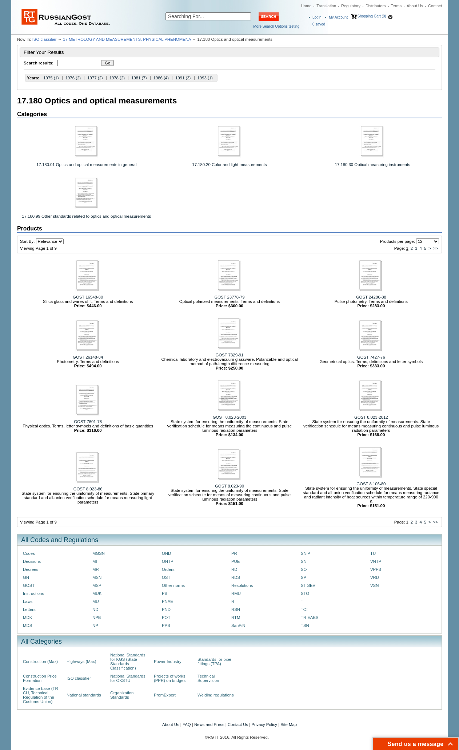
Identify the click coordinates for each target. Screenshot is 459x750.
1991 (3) (183, 78)
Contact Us (238, 724)
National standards (84, 695)
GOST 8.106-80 (371, 484)
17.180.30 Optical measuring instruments (372, 164)
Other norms (173, 585)
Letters (29, 609)
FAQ (187, 724)
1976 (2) (73, 78)
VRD (374, 577)
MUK (96, 593)
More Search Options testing (276, 26)
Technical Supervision (208, 678)
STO (305, 593)
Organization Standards (121, 695)
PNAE (167, 601)
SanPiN (238, 625)
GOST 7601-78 (88, 421)
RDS (235, 577)
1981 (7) (139, 78)
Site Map (288, 724)
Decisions (32, 561)
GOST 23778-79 (229, 297)
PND (166, 609)
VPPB (375, 569)
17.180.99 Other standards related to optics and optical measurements (86, 216)
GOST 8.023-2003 (230, 417)
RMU (236, 593)
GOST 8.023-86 (88, 489)
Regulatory (350, 6)
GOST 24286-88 (371, 297)
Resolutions (242, 585)
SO (304, 569)
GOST (29, 585)
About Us (415, 6)
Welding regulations (215, 695)
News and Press (209, 724)
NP (95, 625)
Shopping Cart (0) (372, 16)
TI (302, 601)
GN (26, 577)
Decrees (30, 569)
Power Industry (167, 661)
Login (316, 17)
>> (435, 248)
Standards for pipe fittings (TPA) (214, 661)
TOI (304, 609)
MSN (96, 577)
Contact (435, 6)
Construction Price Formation (40, 678)
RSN (235, 609)
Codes (29, 553)
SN (304, 561)
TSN (305, 625)
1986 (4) (161, 78)
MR (95, 569)
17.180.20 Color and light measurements (229, 164)
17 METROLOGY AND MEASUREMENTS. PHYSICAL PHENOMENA (127, 39)
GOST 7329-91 (230, 355)
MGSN (98, 553)
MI (94, 561)
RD (234, 569)
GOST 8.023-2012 (371, 417)
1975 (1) (51, 78)
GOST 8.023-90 (229, 486)
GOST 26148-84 (88, 357)
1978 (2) (117, 78)
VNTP (375, 561)
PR (234, 553)
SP (303, 577)
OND (166, 553)
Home (306, 6)
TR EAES (310, 617)
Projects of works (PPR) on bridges (169, 678)
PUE (235, 561)
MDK (27, 617)
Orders (168, 569)
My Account (338, 17)
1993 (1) (205, 78)
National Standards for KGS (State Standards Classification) (127, 661)
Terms (396, 6)
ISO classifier (44, 39)
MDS (27, 625)
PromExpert (165, 695)
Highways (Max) (81, 661)
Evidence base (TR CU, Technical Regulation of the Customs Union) (40, 695)
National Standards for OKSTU (127, 678)
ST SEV (308, 585)
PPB (166, 625)
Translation (326, 6)
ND (95, 609)
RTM (235, 617)
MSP (96, 585)
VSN (374, 585)
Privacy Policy (264, 724)
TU (373, 553)
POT (166, 617)
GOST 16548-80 (88, 297)
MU (95, 601)
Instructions (33, 593)
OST (166, 577)
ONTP (167, 561)
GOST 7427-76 (371, 357)
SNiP (305, 553)
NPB (96, 617)
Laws (28, 601)
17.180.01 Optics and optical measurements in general (86, 164)
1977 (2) (95, 78)
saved (318, 24)
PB (164, 593)
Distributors (376, 6)
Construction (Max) (40, 661)
